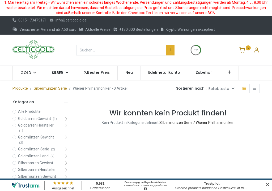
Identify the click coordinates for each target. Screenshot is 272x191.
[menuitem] (96, 73)
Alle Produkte (29, 111)
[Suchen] (170, 50)
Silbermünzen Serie (50, 88)
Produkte (20, 88)
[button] (229, 73)
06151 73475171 (29, 20)
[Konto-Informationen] (257, 51)
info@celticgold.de (68, 20)
